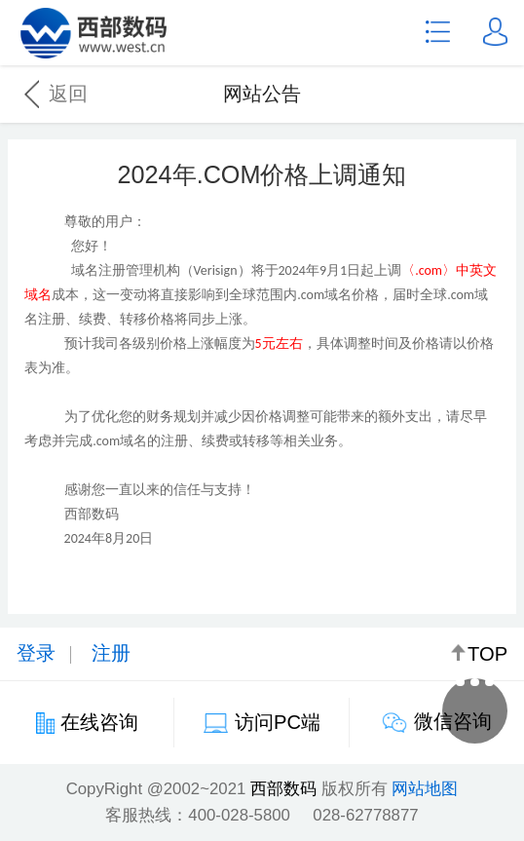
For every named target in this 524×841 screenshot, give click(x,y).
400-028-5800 (239, 815)
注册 (111, 653)
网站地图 (425, 789)
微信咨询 (453, 721)
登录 (36, 653)
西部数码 (283, 789)
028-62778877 (365, 815)
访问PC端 (277, 722)
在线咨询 (99, 722)
